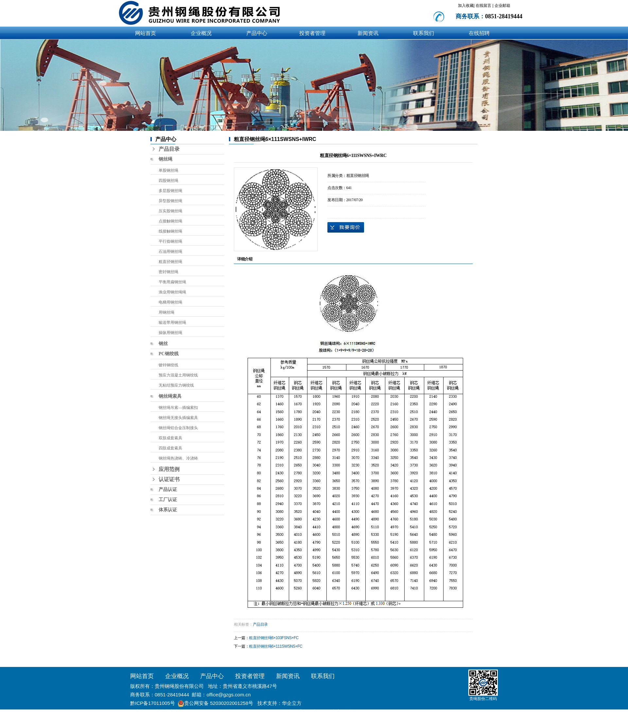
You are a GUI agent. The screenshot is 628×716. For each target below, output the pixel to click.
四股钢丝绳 (168, 180)
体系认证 (168, 509)
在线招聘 (479, 33)
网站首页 (145, 33)
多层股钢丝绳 (170, 190)
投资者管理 (312, 33)
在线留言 (484, 5)
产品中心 (256, 33)
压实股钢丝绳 (170, 211)
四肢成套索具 (170, 448)
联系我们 (423, 33)
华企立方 (292, 703)
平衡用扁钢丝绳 (172, 282)
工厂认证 (168, 499)
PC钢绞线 (169, 353)
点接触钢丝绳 (170, 221)
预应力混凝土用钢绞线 (178, 375)
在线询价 (345, 227)
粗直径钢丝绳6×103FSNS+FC (274, 638)
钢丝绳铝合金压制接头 (178, 428)
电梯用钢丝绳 (170, 302)
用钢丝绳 (166, 312)
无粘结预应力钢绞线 (176, 385)
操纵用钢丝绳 (170, 332)
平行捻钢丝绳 (170, 241)
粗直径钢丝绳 (170, 261)
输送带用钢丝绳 (172, 322)
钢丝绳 (165, 159)
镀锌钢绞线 (168, 365)
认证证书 (169, 479)
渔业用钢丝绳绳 (172, 292)
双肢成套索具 (170, 438)
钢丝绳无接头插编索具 (178, 417)
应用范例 (169, 469)
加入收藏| (466, 5)
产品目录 (169, 149)
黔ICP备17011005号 (152, 703)
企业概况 (201, 33)
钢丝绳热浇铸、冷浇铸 (178, 458)
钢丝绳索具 (170, 396)
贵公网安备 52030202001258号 (218, 703)
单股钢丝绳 (168, 170)
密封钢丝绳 (168, 272)
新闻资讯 (368, 33)
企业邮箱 (502, 5)
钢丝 (163, 343)
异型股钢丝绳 (170, 201)
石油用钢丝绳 (170, 251)
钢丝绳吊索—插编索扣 (178, 407)
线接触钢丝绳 (170, 231)
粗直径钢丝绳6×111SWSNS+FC (275, 646)
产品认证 (168, 489)
